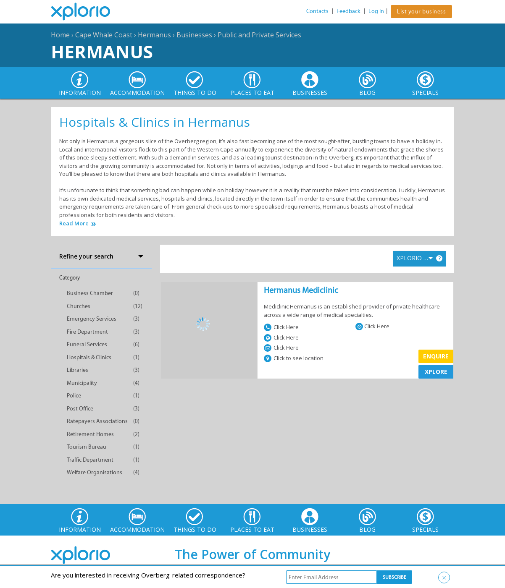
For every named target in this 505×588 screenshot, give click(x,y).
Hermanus (154, 34)
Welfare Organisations (94, 472)
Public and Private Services (259, 34)
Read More (74, 223)
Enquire (436, 356)
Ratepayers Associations (97, 421)
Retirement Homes (90, 434)
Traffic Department (90, 459)
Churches (78, 306)
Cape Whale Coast (103, 34)
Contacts (317, 11)
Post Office (80, 408)
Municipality (82, 383)
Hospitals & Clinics (89, 357)
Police (74, 395)
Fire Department (87, 331)
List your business (421, 11)
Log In (376, 11)
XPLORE (436, 372)
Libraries (77, 370)
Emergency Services (91, 318)
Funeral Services (87, 344)
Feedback (348, 11)
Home (60, 34)
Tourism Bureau (86, 446)
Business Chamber (90, 293)
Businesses (194, 34)
